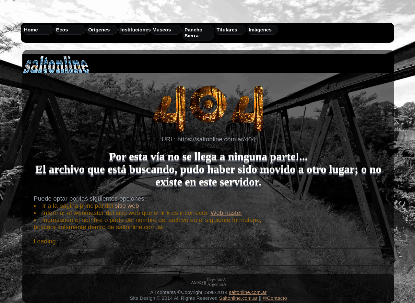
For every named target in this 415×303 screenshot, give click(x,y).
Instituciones (135, 29)
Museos (161, 29)
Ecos (62, 29)
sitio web (127, 205)
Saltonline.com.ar (238, 298)
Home (31, 29)
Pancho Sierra (193, 32)
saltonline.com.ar (248, 292)
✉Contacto (275, 298)
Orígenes (99, 29)
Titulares (227, 29)
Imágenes (260, 29)
